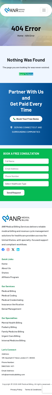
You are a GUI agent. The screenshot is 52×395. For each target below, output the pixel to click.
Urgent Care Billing (11, 336)
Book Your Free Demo (26, 119)
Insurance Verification (13, 304)
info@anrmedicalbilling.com (13, 374)
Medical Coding (9, 295)
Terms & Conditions (33, 389)
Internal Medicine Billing (13, 340)
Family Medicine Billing (13, 331)
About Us (6, 268)
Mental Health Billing (12, 322)
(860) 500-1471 (8, 366)
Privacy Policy (16, 389)
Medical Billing (9, 291)
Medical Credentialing (12, 300)
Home (4, 263)
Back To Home (26, 74)
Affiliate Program (10, 277)
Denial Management (11, 308)
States (5, 272)
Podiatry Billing (9, 327)
